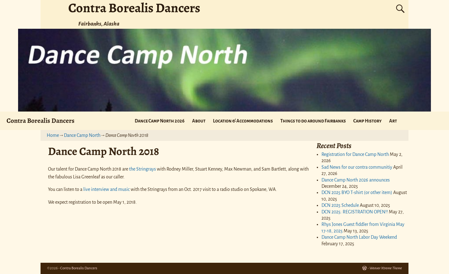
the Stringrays (142, 169)
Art (393, 120)
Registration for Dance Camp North (355, 154)
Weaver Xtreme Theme (385, 268)
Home (53, 135)
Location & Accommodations (243, 120)
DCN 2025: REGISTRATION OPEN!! (354, 211)
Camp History (367, 120)
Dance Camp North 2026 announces (355, 179)
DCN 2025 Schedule (340, 205)
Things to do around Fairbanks (313, 120)
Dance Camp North (82, 135)
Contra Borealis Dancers (41, 120)
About (198, 120)
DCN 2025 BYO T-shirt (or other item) (356, 192)
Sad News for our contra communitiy (356, 167)
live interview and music (106, 189)
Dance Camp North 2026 (160, 120)
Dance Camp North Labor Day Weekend (359, 237)
